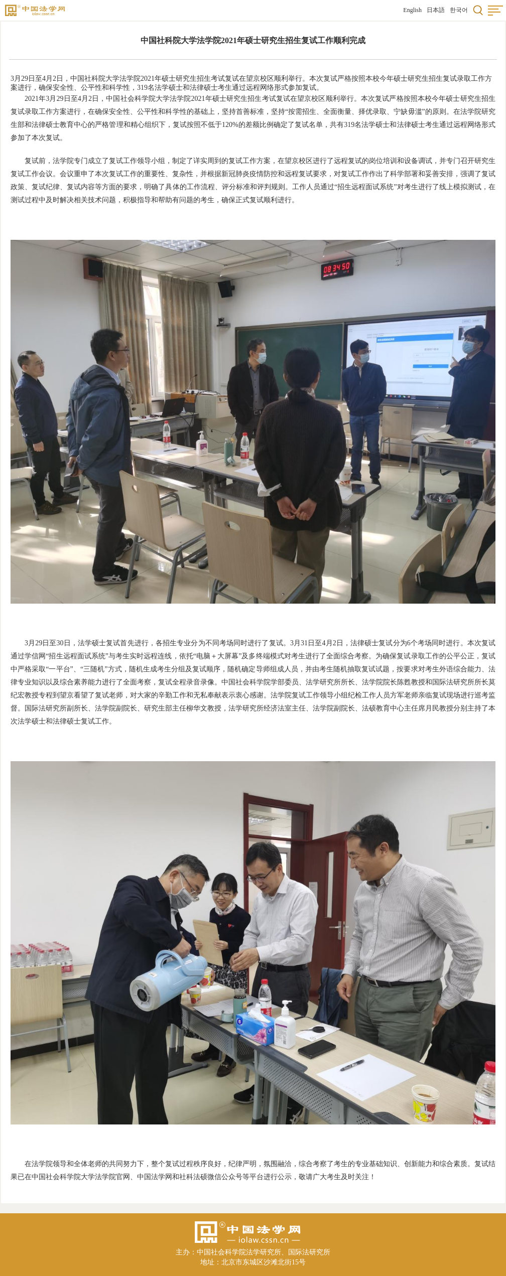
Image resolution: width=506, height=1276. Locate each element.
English (412, 10)
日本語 (436, 10)
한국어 (459, 10)
